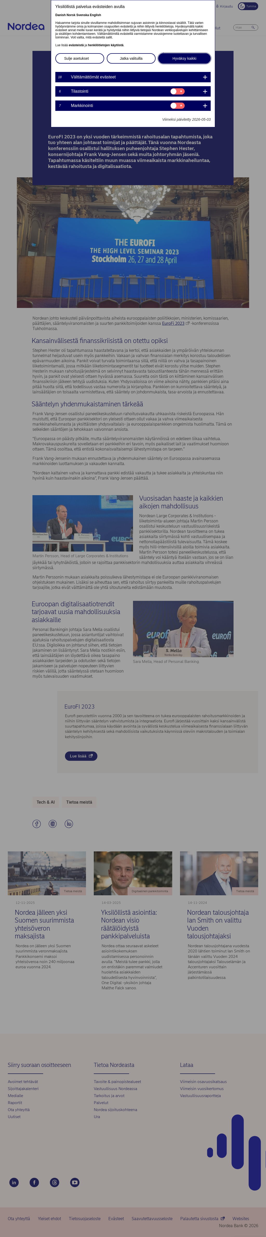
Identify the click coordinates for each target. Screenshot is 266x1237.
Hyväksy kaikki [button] (184, 58)
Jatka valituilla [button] (131, 58)
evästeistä (76, 45)
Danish (60, 15)
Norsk (70, 15)
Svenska (82, 15)
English (95, 15)
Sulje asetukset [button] (76, 58)
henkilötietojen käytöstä (105, 45)
